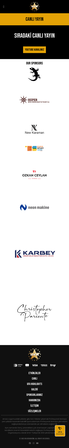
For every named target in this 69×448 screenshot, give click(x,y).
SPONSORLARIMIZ (34, 395)
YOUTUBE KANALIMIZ (34, 50)
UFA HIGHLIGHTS (34, 384)
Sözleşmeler (34, 411)
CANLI (34, 378)
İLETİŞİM (34, 406)
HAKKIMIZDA (34, 400)
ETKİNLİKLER (34, 373)
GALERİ (34, 389)
